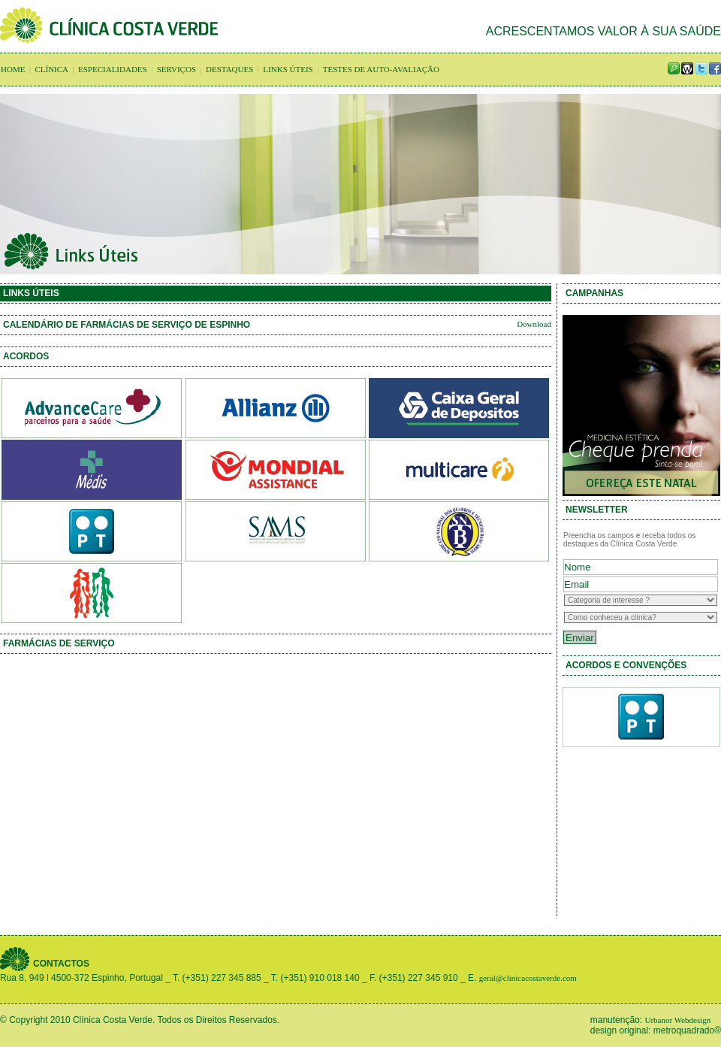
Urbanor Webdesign (677, 1019)
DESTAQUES (229, 69)
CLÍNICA (51, 69)
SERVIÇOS (176, 69)
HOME (13, 69)
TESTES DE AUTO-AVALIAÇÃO (381, 69)
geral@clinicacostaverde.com (528, 977)
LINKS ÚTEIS (287, 69)
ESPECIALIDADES (112, 69)
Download (534, 323)
